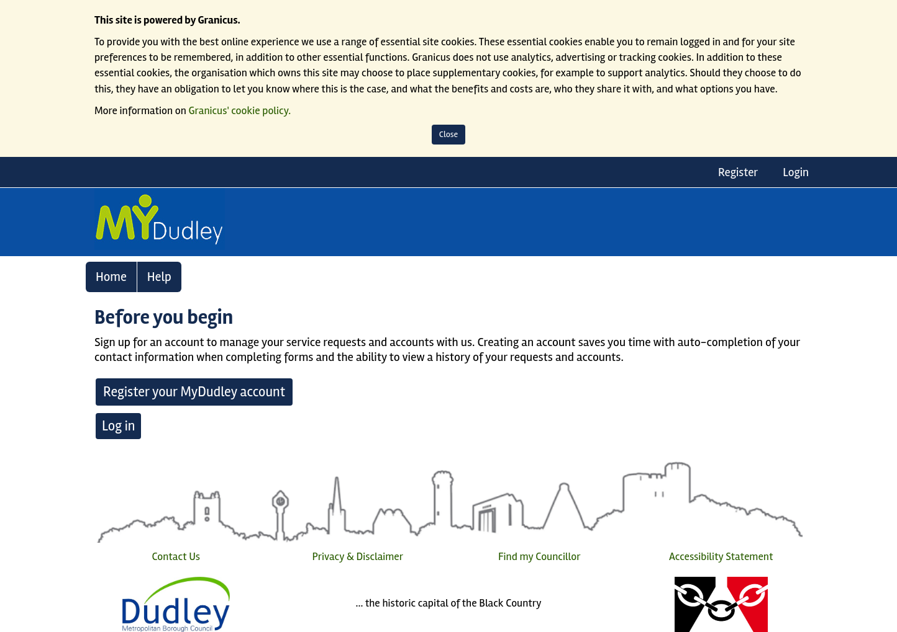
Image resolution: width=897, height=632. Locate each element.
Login (796, 172)
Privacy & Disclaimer (357, 556)
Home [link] (111, 277)
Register (738, 172)
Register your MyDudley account (194, 392)
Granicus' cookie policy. (240, 110)
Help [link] (159, 277)
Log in (118, 426)
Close (448, 134)
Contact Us (176, 556)
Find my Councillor (539, 556)
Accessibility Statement (721, 556)
